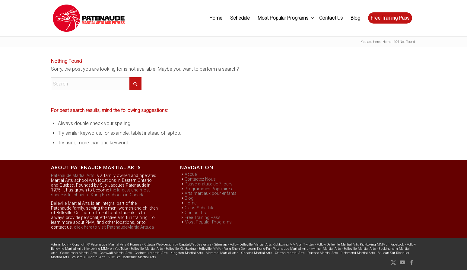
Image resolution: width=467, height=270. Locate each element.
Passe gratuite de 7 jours (209, 184)
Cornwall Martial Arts (116, 253)
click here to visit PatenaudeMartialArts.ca (114, 227)
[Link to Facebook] (411, 262)
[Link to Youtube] (402, 262)
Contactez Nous (200, 179)
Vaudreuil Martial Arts (89, 257)
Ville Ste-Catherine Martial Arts (132, 257)
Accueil (192, 174)
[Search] (96, 83)
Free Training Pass (203, 217)
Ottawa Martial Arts (290, 253)
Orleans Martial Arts (256, 253)
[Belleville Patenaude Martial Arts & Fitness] (88, 21)
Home (190, 203)
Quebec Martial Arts (322, 253)
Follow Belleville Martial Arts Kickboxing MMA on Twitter (272, 244)
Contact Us (195, 212)
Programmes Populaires (208, 188)
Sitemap (220, 244)
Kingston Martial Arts (186, 253)
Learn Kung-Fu (258, 249)
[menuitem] (215, 18)
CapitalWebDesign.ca (195, 244)
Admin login (60, 244)
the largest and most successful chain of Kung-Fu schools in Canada (100, 193)
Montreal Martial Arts (222, 253)
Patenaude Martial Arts (72, 175)
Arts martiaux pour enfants (211, 193)
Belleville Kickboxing (181, 249)
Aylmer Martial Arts (326, 249)
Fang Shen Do (234, 249)
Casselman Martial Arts (78, 253)
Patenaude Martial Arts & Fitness (116, 244)
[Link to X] (393, 262)
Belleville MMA (210, 249)
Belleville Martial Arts (147, 249)
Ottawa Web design (159, 244)
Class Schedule (199, 208)
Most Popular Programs (208, 222)
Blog (189, 198)
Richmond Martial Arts (358, 253)
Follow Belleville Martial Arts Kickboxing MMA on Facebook (360, 244)
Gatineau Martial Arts (151, 253)
